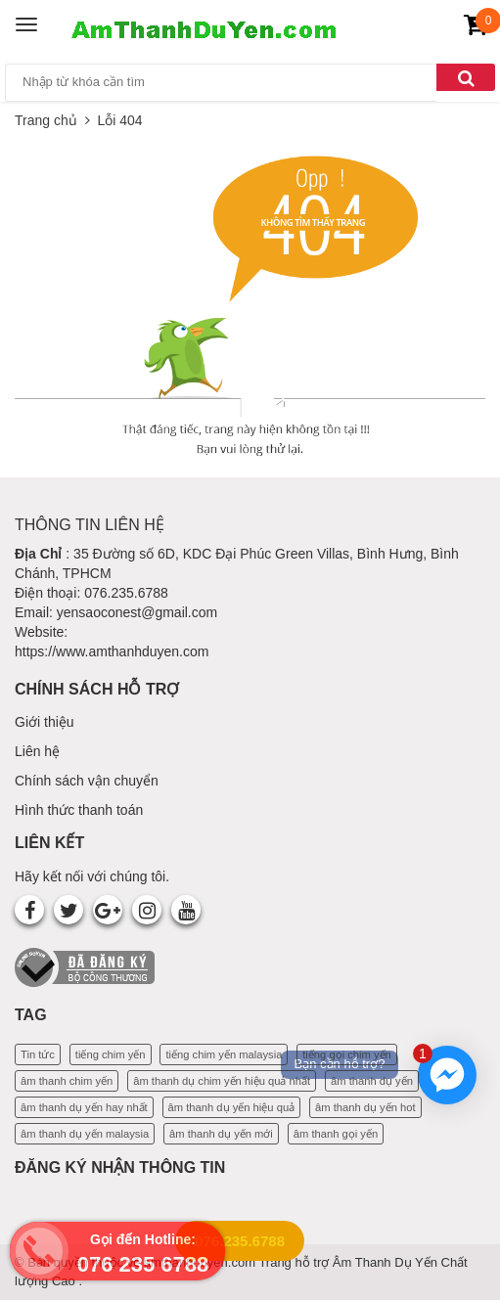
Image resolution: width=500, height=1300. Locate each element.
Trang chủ (46, 120)
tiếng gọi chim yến (346, 1054)
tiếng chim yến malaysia (223, 1054)
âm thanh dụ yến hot (365, 1107)
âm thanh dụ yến (372, 1081)
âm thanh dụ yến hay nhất (84, 1107)
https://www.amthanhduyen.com (111, 651)
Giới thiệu (44, 722)
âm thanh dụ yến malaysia (85, 1134)
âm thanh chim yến (67, 1081)
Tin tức (38, 1054)
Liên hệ (37, 751)
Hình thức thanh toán (79, 810)
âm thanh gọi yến (336, 1134)
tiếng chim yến (110, 1054)
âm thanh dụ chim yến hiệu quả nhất (221, 1081)
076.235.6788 (240, 1241)
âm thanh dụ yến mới (221, 1134)
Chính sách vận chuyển (87, 780)
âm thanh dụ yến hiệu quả (231, 1107)
